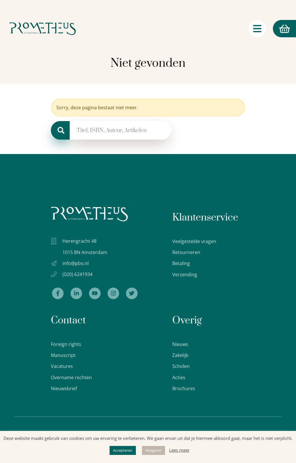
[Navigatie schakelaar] (257, 28)
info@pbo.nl (75, 263)
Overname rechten (71, 377)
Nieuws (180, 344)
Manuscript (63, 355)
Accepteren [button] (122, 450)
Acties (178, 377)
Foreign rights (66, 344)
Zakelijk (180, 355)
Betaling (181, 263)
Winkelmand (281, 28)
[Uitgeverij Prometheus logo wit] (89, 214)
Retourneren (186, 252)
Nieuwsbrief (64, 388)
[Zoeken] (60, 130)
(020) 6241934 (77, 274)
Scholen (181, 366)
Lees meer (179, 450)
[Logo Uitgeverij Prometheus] (42, 28)
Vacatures (62, 366)
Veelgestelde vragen (194, 241)
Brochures (183, 388)
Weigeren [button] (153, 450)
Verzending (184, 274)
